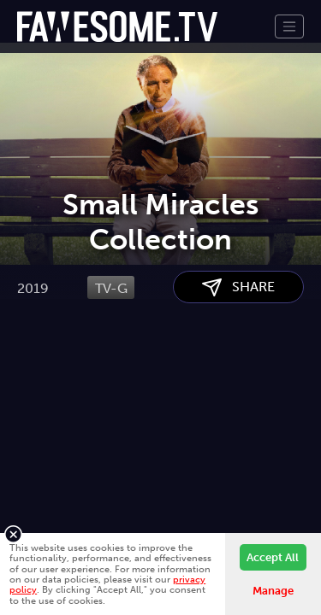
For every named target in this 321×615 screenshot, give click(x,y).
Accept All (273, 557)
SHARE (238, 374)
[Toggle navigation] (289, 26)
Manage (273, 590)
